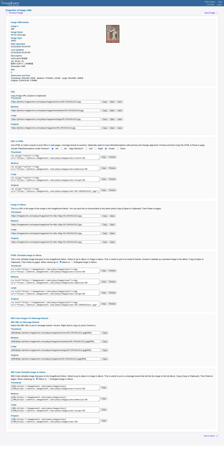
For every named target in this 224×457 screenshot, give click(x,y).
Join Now (210, 4)
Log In (219, 4)
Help (220, 2)
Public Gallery (210, 2)
